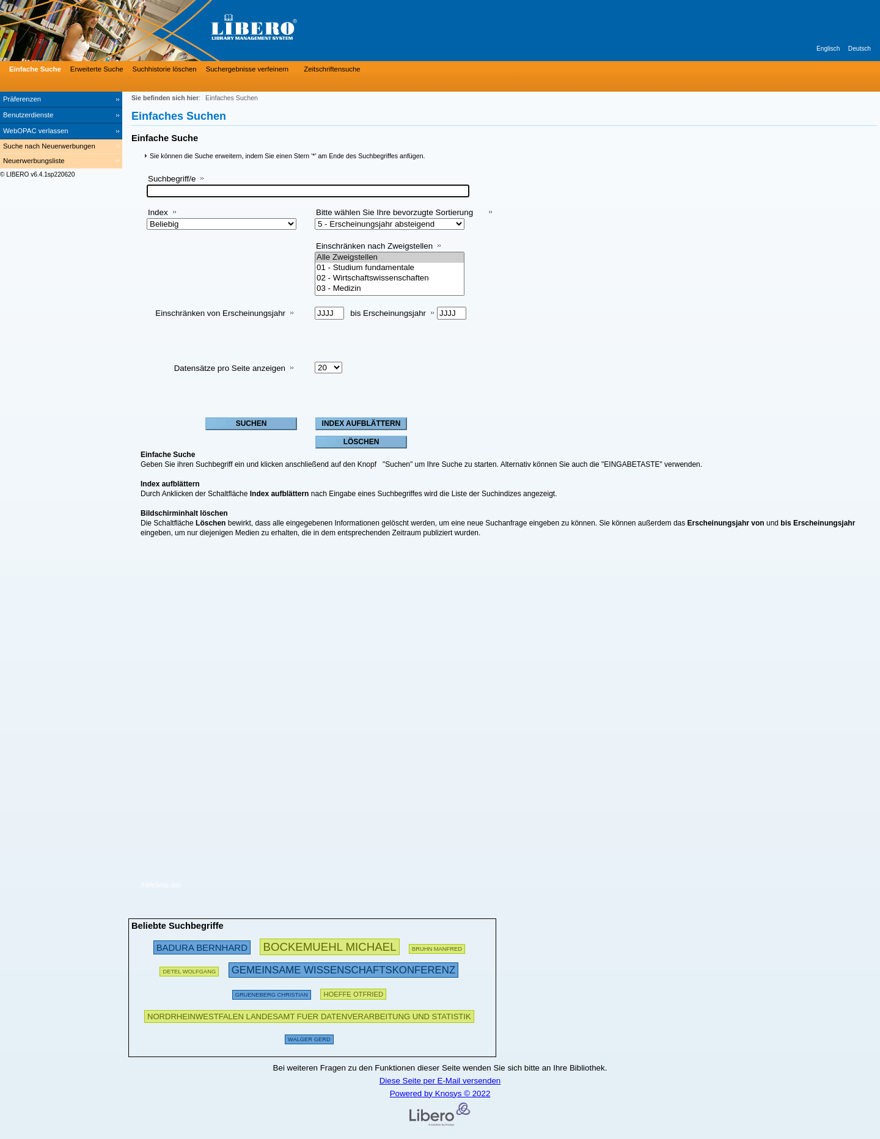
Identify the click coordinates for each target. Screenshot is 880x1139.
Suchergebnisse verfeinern (247, 69)
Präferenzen (22, 99)
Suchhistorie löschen (165, 69)
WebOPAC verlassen (35, 130)
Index (158, 212)
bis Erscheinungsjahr (388, 313)
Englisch (828, 48)
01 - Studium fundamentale (389, 268)
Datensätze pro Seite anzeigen (229, 368)
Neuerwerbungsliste (34, 160)
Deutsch (859, 48)
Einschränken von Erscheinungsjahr (220, 313)
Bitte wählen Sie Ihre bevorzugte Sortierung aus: (394, 217)
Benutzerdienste (28, 115)
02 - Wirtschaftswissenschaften (389, 278)
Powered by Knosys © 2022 (440, 1093)
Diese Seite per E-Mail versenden (440, 1080)
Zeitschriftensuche (332, 69)
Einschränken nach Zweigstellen (374, 246)
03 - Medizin (389, 289)
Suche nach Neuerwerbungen (49, 146)
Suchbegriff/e (172, 178)
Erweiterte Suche (96, 69)
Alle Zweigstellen (389, 257)
